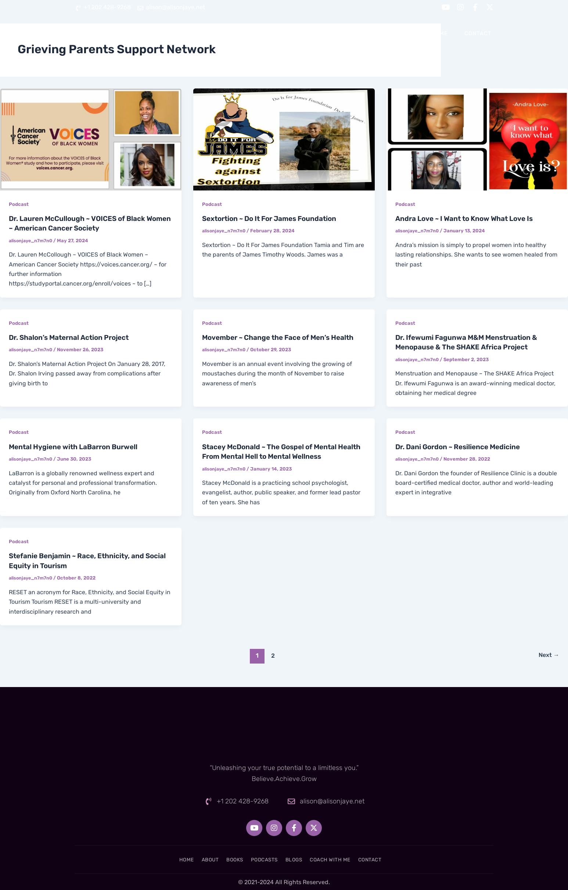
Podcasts (332, 33)
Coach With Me (424, 33)
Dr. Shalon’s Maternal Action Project (74, 337)
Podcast (19, 204)
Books (291, 33)
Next (547, 654)
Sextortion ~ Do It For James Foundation (274, 218)
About (254, 33)
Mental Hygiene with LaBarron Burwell (78, 446)
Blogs (374, 33)
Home (219, 33)
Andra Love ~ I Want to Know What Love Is (469, 218)
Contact (478, 33)
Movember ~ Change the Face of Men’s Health (284, 337)
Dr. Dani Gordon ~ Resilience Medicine (462, 446)
